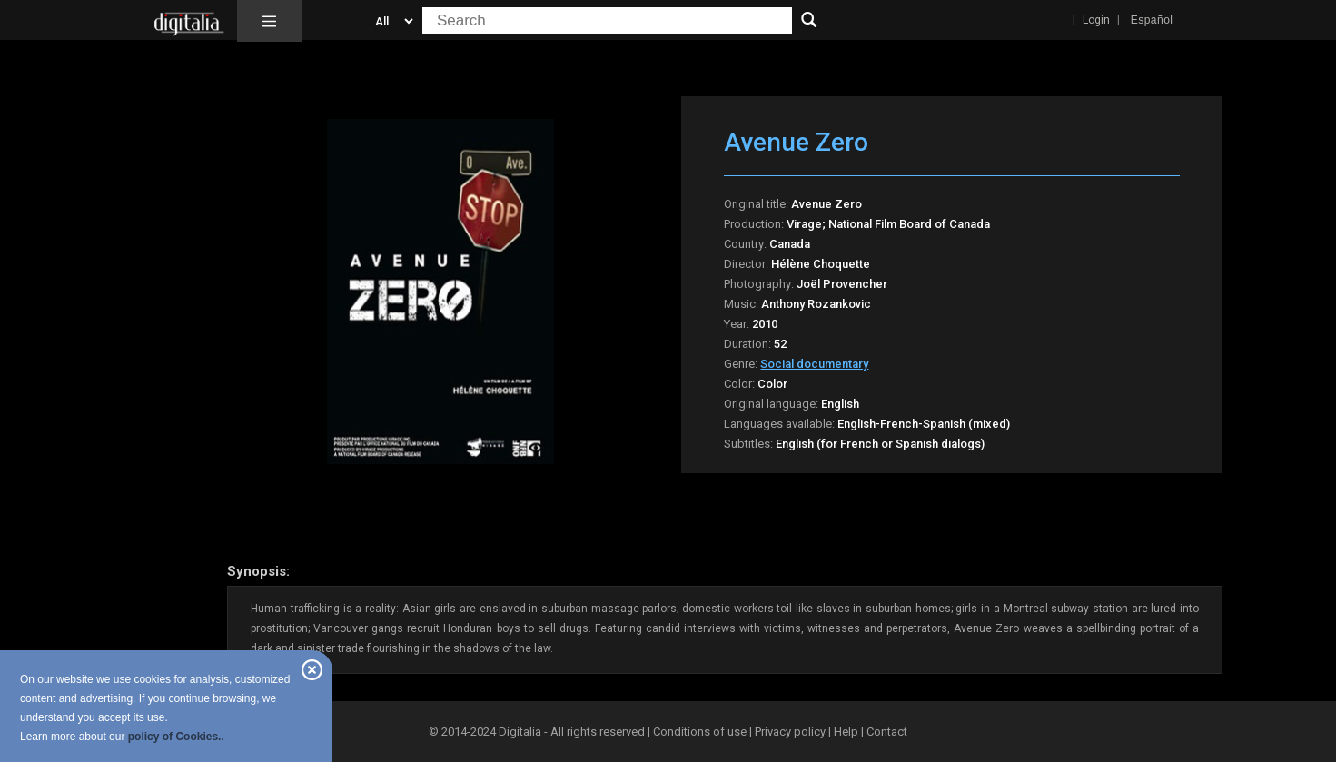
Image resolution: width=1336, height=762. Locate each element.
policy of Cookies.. (176, 736)
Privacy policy (790, 731)
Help (846, 731)
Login (1096, 20)
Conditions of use (701, 731)
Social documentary (814, 364)
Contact (886, 731)
